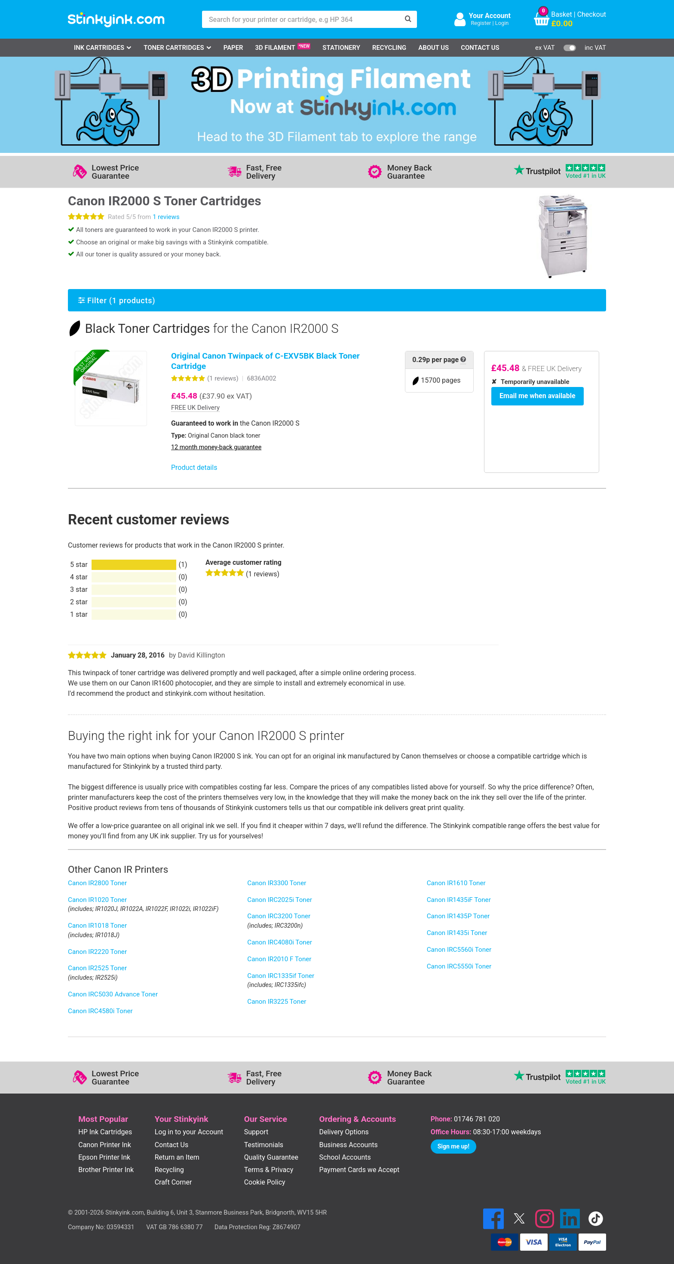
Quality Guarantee (271, 1157)
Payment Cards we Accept (359, 1170)
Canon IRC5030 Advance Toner (113, 994)
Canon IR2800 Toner (97, 883)
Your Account (490, 16)
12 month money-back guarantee (216, 447)
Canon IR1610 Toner (456, 883)
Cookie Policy (264, 1182)
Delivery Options (344, 1132)
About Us (433, 48)
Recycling (389, 48)
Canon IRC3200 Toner (278, 916)
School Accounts (345, 1157)
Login (502, 23)
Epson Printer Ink (104, 1157)
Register (481, 23)
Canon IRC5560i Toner (459, 949)
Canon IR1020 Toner (97, 900)
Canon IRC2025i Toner (279, 900)
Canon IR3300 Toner (276, 883)
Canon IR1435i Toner (457, 933)
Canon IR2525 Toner (97, 968)
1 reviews (166, 217)
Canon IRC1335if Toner (280, 976)
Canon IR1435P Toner (458, 916)
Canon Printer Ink (104, 1145)
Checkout (591, 14)
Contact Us (480, 48)
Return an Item (177, 1157)
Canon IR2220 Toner (97, 952)
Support (256, 1132)
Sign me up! (453, 1146)
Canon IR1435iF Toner (459, 900)
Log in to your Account (189, 1132)
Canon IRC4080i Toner (279, 942)
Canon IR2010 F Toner (279, 959)
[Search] (408, 19)
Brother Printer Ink (106, 1170)
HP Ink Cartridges (105, 1132)
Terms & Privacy (269, 1170)
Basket (561, 14)
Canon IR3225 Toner (276, 1001)
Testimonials (263, 1145)
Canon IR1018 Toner (97, 925)
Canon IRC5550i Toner (459, 966)
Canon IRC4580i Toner (100, 1011)
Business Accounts (348, 1145)
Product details (194, 467)
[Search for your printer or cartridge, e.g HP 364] (301, 19)
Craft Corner (173, 1182)
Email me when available (534, 394)
